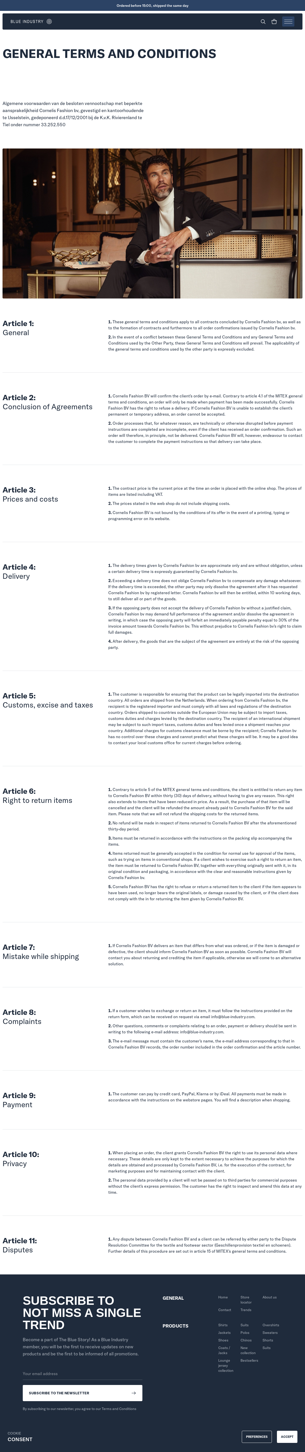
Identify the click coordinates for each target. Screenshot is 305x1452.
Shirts (223, 1325)
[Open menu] (288, 21)
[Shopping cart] (274, 21)
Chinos (246, 1340)
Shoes (223, 1340)
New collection (248, 1350)
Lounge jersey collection (225, 1365)
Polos (245, 1332)
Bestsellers (249, 1360)
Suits (245, 1325)
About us (270, 1297)
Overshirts (271, 1325)
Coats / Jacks (224, 1350)
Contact (224, 1310)
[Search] (263, 21)
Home (223, 1297)
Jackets (224, 1332)
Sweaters (270, 1332)
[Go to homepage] (81, 21)
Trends (246, 1310)
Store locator (246, 1300)
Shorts (268, 1340)
